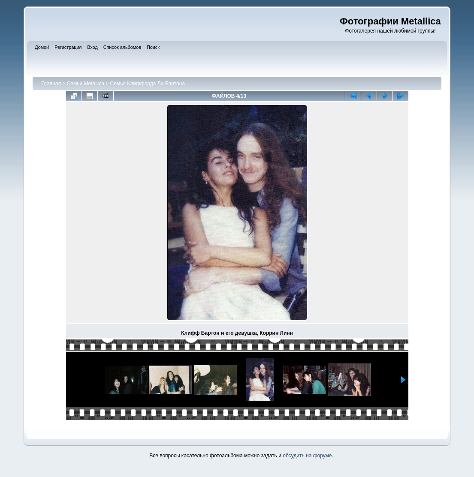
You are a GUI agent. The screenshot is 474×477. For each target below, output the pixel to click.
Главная (51, 84)
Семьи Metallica (85, 84)
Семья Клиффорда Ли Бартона (147, 84)
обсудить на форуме (307, 456)
